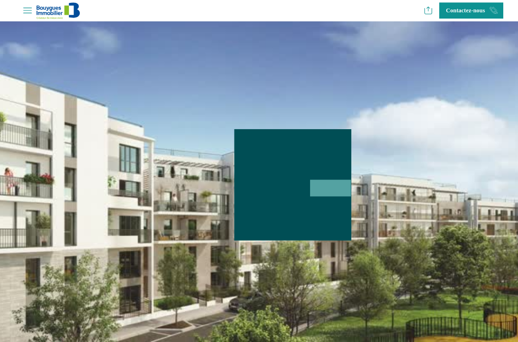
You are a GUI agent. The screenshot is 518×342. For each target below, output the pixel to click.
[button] (27, 10)
